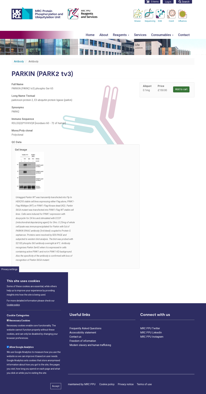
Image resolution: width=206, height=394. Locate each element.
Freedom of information (82, 340)
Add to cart (181, 89)
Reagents (121, 35)
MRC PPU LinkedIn (151, 332)
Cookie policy (13, 317)
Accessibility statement (82, 332)
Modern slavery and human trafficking (90, 345)
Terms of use (144, 384)
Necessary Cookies (19, 333)
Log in (168, 1)
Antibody (19, 61)
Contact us (75, 336)
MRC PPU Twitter (150, 328)
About (103, 35)
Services (140, 35)
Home (90, 35)
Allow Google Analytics (21, 359)
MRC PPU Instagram (151, 336)
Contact (184, 35)
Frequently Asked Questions (85, 328)
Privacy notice (126, 384)
